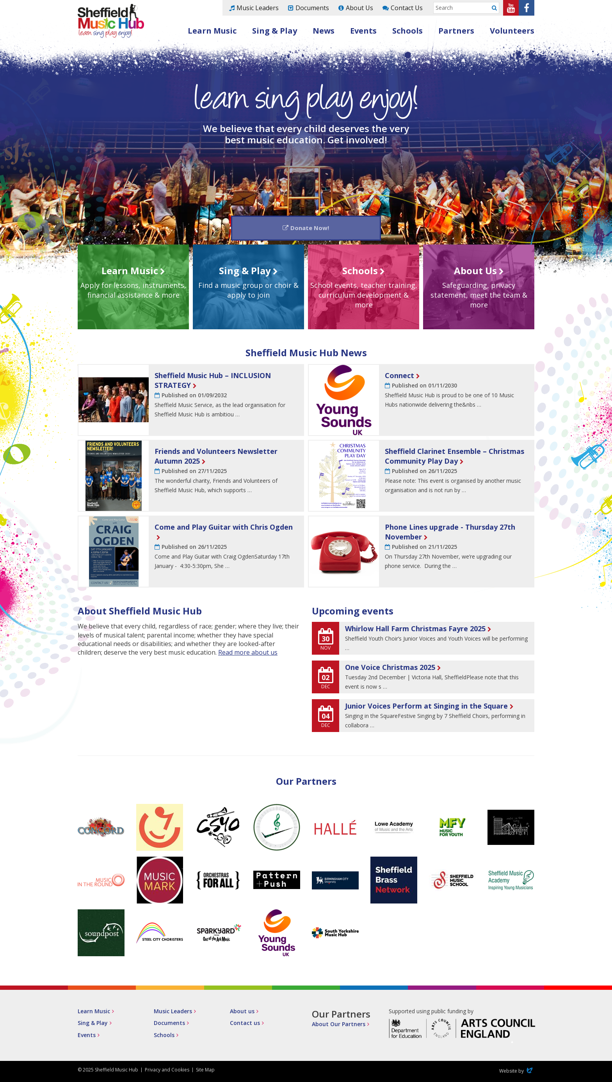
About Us (359, 8)
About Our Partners (338, 1026)
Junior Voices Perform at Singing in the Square (426, 707)
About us (242, 1013)
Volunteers (512, 30)
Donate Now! (310, 228)
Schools (407, 30)
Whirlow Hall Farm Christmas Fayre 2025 (415, 630)
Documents (312, 8)
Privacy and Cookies (167, 1071)
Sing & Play (274, 30)
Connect (399, 377)
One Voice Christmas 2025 (390, 669)
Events (363, 30)
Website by (516, 1072)
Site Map (205, 1071)
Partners (456, 30)
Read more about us (248, 654)
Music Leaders (258, 8)
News (323, 30)
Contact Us (407, 8)
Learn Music (212, 30)
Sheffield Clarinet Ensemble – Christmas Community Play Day (454, 457)
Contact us (245, 1024)
